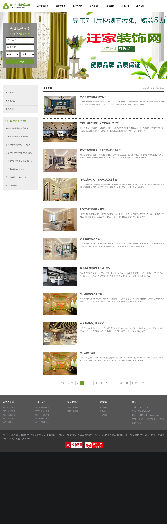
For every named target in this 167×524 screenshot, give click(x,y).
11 (127, 383)
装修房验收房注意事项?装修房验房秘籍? (22, 153)
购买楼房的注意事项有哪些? (17, 136)
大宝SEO (26, 438)
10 (121, 383)
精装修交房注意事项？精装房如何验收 (22, 161)
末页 (142, 383)
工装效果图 (10, 101)
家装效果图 (10, 92)
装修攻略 (159, 88)
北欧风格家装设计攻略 (15, 169)
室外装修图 (10, 109)
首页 (152, 88)
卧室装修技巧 (11, 185)
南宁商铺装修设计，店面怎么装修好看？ (22, 145)
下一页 (134, 383)
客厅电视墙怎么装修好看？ (17, 177)
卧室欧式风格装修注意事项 (17, 128)
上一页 (70, 383)
